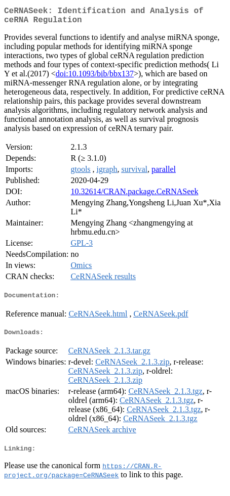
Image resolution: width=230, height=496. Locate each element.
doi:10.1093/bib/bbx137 (95, 77)
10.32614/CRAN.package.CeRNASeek (134, 195)
